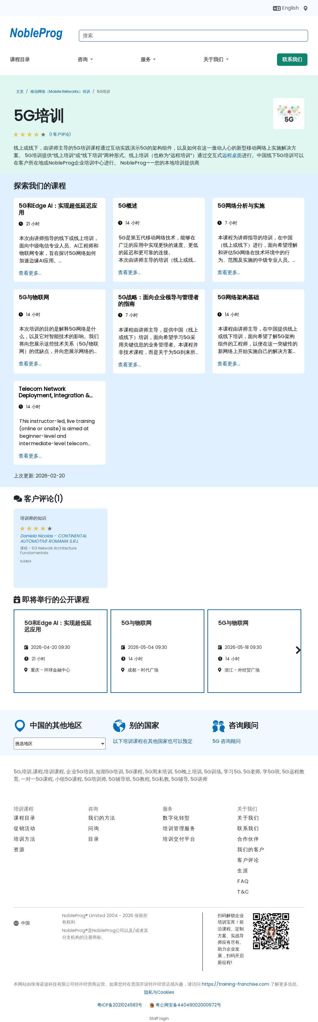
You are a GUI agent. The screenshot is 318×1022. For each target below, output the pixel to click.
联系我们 (292, 59)
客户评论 (248, 860)
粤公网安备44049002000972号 (188, 1005)
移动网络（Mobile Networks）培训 (60, 91)
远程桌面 (232, 155)
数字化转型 (176, 817)
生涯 (242, 870)
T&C (243, 891)
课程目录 (20, 59)
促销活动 (24, 828)
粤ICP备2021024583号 (119, 1005)
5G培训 (103, 91)
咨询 (83, 59)
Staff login (159, 1018)
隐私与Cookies (159, 992)
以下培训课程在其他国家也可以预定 (153, 741)
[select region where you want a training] (60, 743)
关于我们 (214, 59)
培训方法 (24, 839)
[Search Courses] (193, 36)
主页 (20, 91)
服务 (146, 59)
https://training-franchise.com (235, 984)
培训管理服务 (179, 828)
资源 (19, 849)
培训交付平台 (179, 839)
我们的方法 (102, 817)
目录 (93, 839)
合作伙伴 (248, 839)
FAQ (243, 881)
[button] (297, 650)
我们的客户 (251, 849)
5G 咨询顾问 (226, 741)
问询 (93, 828)
